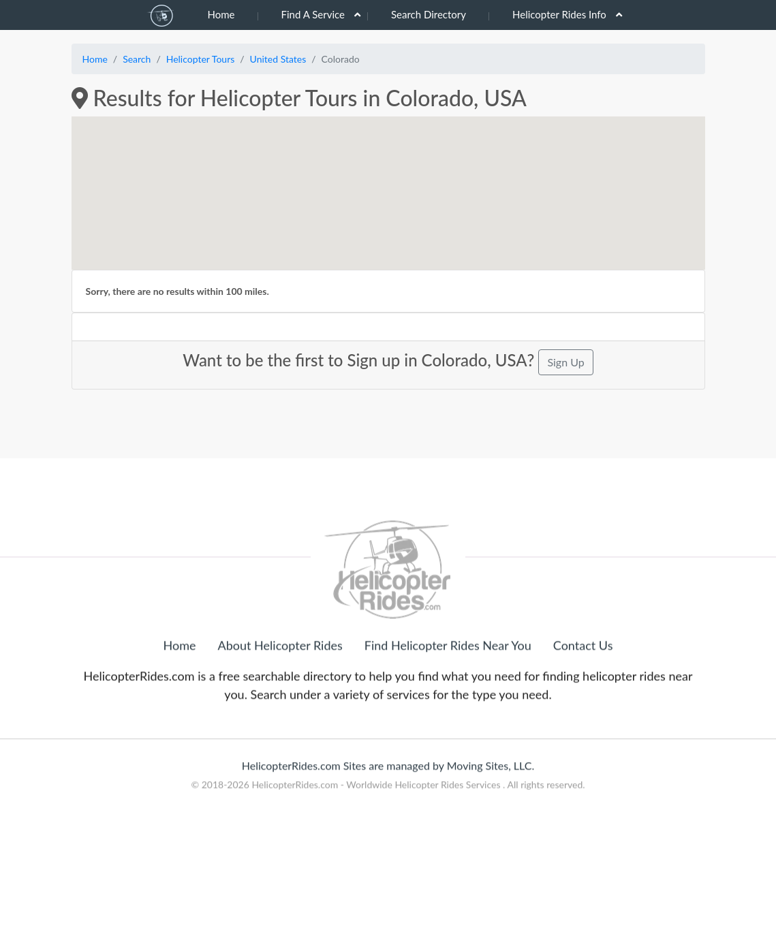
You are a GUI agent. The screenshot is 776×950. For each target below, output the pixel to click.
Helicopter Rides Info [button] (559, 14)
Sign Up (565, 361)
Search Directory (428, 14)
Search (137, 59)
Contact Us (583, 707)
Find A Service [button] (313, 14)
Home (221, 14)
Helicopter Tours (200, 59)
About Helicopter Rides (280, 707)
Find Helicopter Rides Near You (447, 707)
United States (278, 59)
